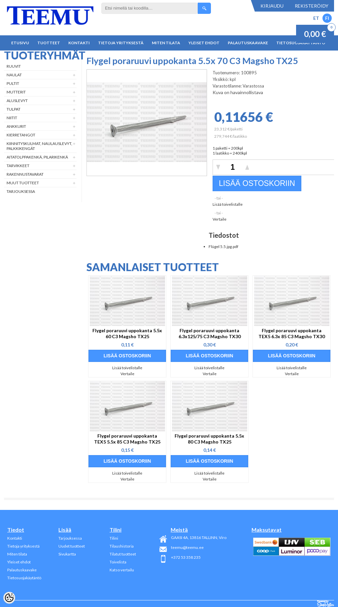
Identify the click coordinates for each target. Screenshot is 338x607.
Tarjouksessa (21, 191)
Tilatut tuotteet (123, 554)
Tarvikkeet (18, 165)
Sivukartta (67, 554)
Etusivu (20, 42)
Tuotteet (48, 42)
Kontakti (79, 42)
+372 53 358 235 (186, 557)
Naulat (14, 74)
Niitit (12, 117)
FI (327, 18)
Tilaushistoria (122, 546)
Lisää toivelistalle (228, 204)
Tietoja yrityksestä (121, 42)
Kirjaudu (272, 6)
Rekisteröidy (311, 6)
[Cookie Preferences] (9, 598)
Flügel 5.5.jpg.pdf (223, 246)
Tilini (114, 538)
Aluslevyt (17, 100)
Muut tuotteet (23, 182)
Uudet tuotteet (71, 546)
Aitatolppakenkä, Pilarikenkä (37, 157)
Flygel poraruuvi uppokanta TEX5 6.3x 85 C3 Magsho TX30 (291, 333)
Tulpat (13, 109)
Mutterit (16, 91)
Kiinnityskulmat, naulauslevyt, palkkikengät (39, 146)
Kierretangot (21, 134)
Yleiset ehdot (204, 42)
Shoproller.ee (325, 603)
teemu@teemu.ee (187, 547)
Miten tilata (166, 42)
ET (316, 18)
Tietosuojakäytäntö (24, 577)
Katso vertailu (122, 569)
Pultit (13, 83)
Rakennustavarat (25, 174)
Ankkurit (16, 126)
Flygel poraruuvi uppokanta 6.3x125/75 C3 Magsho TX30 (210, 333)
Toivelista (118, 561)
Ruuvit (14, 66)
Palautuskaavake (248, 42)
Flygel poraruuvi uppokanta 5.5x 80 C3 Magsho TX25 (209, 439)
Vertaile (219, 219)
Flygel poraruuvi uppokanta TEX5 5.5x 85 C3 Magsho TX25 (127, 439)
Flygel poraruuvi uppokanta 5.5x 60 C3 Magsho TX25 (127, 333)
